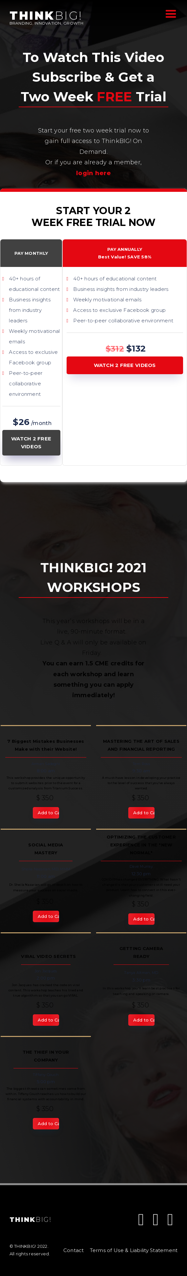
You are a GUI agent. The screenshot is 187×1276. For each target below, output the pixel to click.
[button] (169, 13)
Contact (73, 1250)
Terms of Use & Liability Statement (134, 1250)
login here (93, 173)
